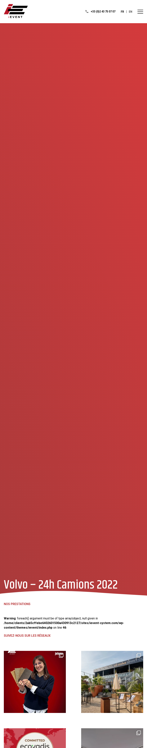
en (130, 11)
